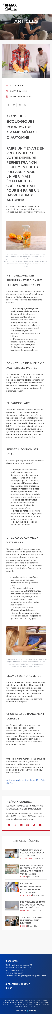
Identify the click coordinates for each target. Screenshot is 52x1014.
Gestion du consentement (26, 1006)
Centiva (31, 1011)
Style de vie (15, 86)
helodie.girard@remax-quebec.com (30, 976)
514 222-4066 (16, 973)
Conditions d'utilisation (39, 1004)
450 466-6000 (17, 970)
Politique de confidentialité (14, 1004)
